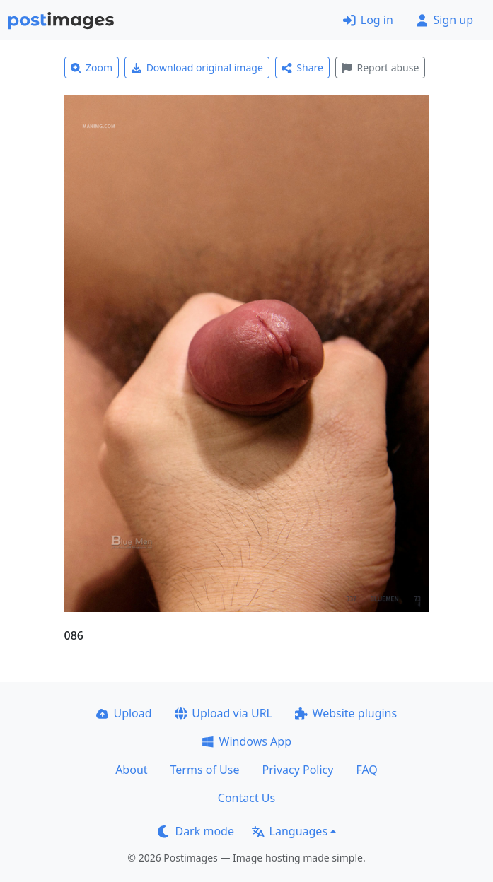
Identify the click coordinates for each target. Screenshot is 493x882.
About (131, 769)
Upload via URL (223, 713)
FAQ (366, 769)
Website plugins (346, 713)
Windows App (246, 741)
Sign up (444, 20)
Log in (368, 20)
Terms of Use (205, 769)
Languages (289, 831)
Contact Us (246, 798)
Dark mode (196, 831)
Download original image (197, 67)
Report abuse (380, 67)
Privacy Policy (297, 769)
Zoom (92, 67)
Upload (124, 713)
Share (302, 67)
